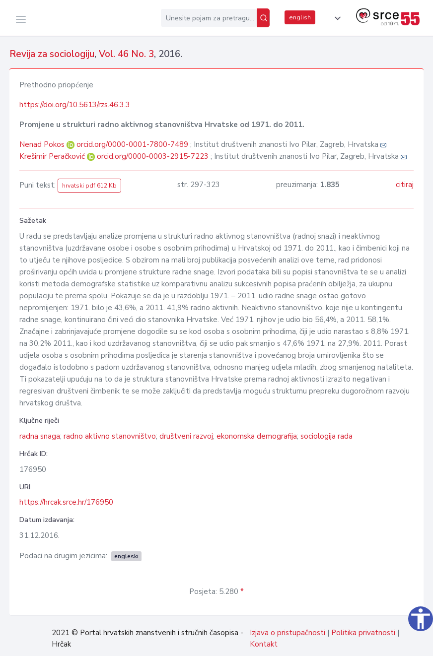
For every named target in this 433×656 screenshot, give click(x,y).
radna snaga (39, 436)
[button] (336, 18)
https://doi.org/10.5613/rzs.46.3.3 (74, 105)
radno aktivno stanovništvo (110, 436)
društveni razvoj (186, 436)
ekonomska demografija (256, 436)
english (300, 17)
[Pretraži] (263, 17)
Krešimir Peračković (53, 156)
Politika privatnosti (363, 633)
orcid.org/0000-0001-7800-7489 (132, 144)
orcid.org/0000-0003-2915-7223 (153, 156)
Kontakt (264, 644)
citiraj (405, 185)
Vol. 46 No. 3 (126, 54)
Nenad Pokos (43, 144)
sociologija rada (326, 436)
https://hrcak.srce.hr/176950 (66, 502)
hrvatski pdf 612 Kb (89, 186)
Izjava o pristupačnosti (287, 633)
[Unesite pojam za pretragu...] (208, 17)
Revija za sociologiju (51, 54)
